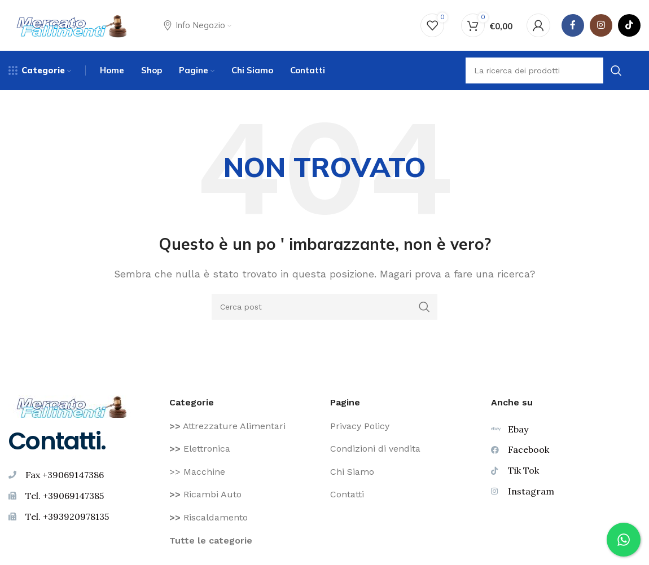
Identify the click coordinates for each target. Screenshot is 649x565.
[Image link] (71, 405)
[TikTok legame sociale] (629, 25)
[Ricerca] (324, 307)
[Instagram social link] (601, 25)
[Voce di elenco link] (244, 426)
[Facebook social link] (573, 25)
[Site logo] (71, 24)
